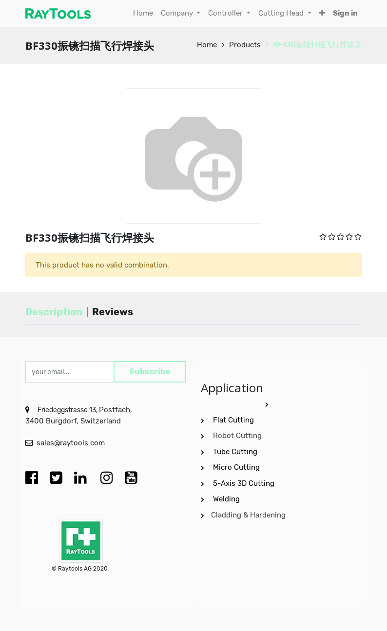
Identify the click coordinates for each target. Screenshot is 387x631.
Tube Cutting (236, 451)
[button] (322, 13)
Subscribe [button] (150, 371)
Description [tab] (53, 312)
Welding (226, 499)
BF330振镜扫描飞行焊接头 (317, 44)
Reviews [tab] (112, 312)
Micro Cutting (237, 467)
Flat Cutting (233, 420)
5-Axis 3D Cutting (244, 483)
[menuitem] (143, 13)
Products (245, 44)
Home (207, 44)
